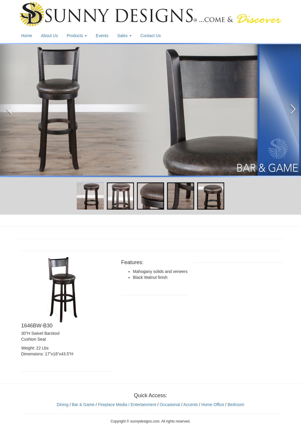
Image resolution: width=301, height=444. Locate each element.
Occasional (170, 404)
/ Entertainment (141, 404)
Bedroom (236, 404)
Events (102, 35)
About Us (49, 35)
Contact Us (151, 35)
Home (26, 35)
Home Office (212, 404)
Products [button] (77, 35)
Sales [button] (124, 35)
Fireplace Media (112, 404)
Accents (190, 404)
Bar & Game (83, 404)
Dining (62, 404)
